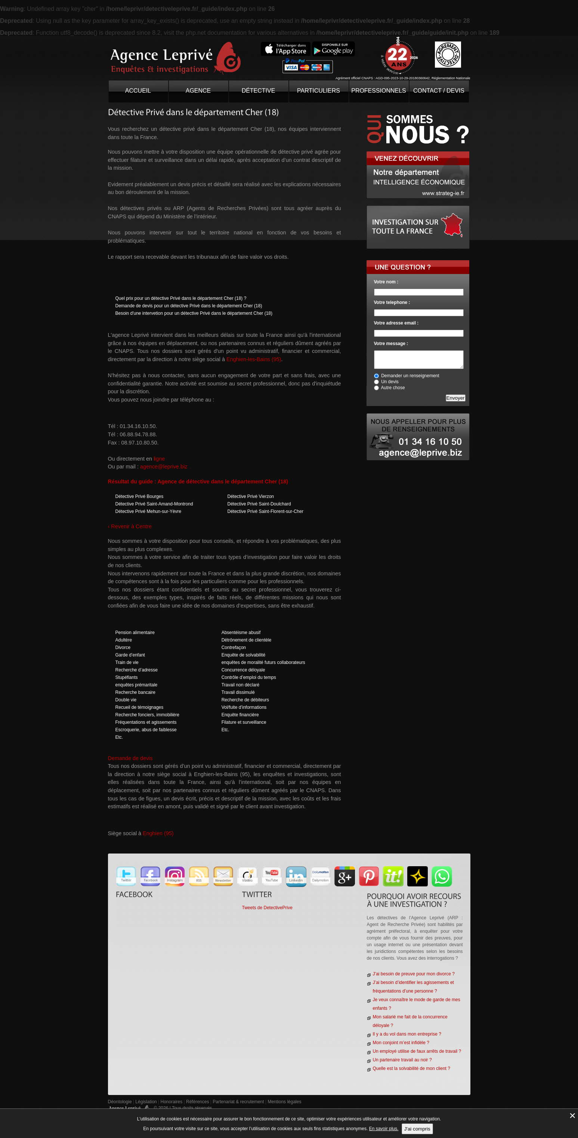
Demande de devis (130, 758)
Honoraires (172, 1101)
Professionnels (378, 90)
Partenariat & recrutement (239, 1101)
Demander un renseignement (410, 375)
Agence (198, 90)
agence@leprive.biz (164, 467)
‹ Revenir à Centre (130, 526)
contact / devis (438, 90)
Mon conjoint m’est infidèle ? (401, 1042)
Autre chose (393, 387)
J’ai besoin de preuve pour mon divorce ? (414, 973)
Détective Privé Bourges (139, 496)
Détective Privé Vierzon (251, 496)
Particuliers (318, 90)
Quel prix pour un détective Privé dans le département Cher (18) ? (181, 298)
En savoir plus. (384, 1128)
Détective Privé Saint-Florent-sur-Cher (265, 511)
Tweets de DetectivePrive (267, 907)
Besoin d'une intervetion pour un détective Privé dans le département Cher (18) (194, 313)
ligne (159, 459)
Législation (146, 1101)
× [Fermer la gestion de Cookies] (572, 1115)
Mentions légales (284, 1101)
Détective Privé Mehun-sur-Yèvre (148, 511)
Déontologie (120, 1101)
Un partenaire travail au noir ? (402, 1059)
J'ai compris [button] (417, 1129)
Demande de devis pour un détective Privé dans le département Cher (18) (188, 305)
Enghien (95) (158, 833)
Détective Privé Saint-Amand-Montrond (154, 504)
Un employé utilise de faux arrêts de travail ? (417, 1051)
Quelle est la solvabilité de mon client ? (411, 1068)
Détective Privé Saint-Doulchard (259, 504)
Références (197, 1101)
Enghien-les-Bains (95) (253, 359)
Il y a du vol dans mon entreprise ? (407, 1034)
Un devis (390, 381)
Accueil (138, 90)
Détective (258, 90)
